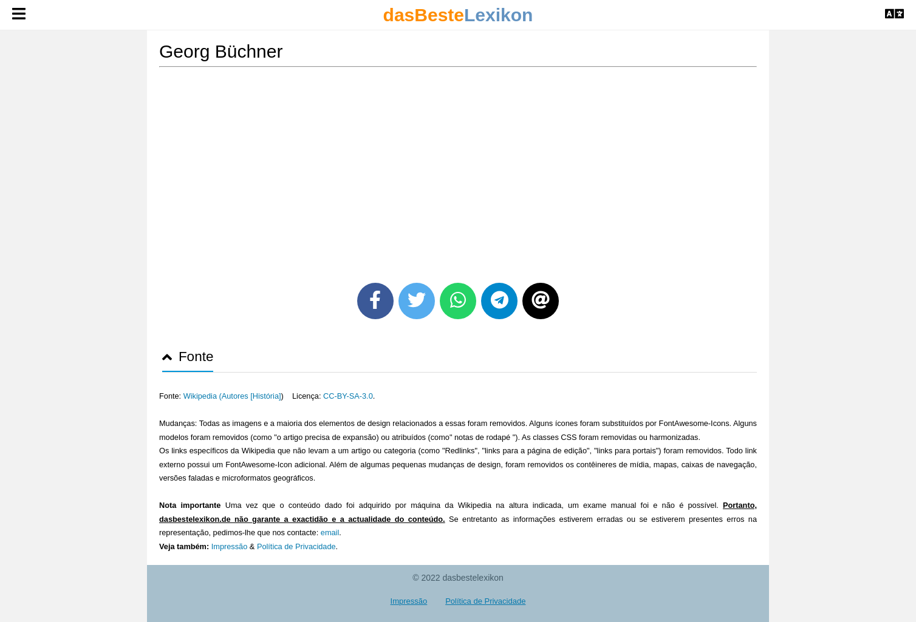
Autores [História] (251, 396)
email (330, 532)
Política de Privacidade (296, 546)
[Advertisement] (458, 170)
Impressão (229, 546)
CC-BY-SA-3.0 (348, 396)
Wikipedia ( (202, 396)
